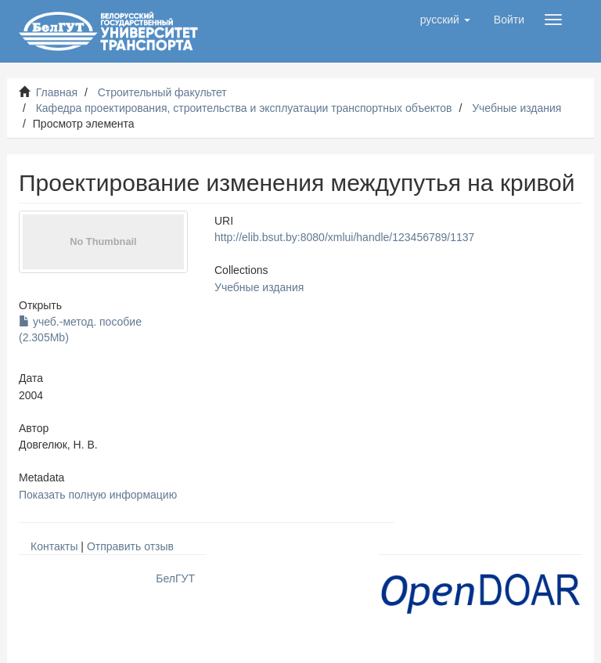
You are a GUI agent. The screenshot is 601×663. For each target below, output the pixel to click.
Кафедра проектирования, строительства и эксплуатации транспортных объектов (244, 108)
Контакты (54, 546)
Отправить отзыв (130, 546)
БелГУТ (175, 578)
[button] (445, 19)
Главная (56, 92)
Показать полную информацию (98, 494)
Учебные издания (516, 108)
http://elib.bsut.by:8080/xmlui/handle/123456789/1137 (344, 237)
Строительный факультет (162, 92)
